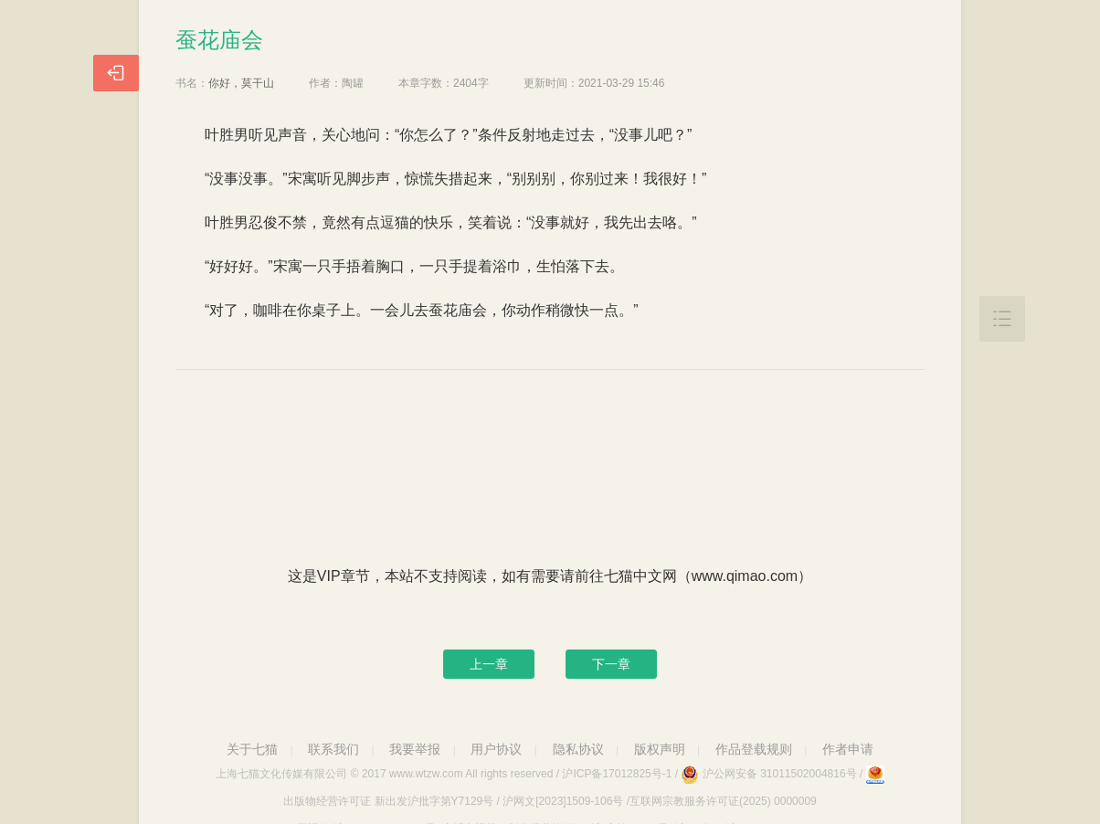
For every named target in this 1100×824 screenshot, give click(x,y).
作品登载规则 (753, 749)
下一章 (611, 664)
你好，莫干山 (241, 83)
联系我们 (333, 749)
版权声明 (659, 749)
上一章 (489, 664)
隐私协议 (578, 749)
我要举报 (414, 749)
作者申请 (847, 749)
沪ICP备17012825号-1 (617, 773)
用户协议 (496, 749)
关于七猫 (252, 749)
